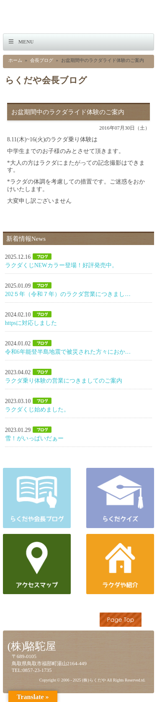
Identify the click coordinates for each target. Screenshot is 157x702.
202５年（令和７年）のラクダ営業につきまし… (68, 294)
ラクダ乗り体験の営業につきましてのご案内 (63, 381)
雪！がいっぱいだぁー (34, 438)
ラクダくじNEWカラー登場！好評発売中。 (61, 265)
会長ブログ (41, 60)
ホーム (15, 60)
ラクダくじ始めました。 (37, 409)
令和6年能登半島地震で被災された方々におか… (68, 352)
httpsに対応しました (31, 323)
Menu (26, 42)
